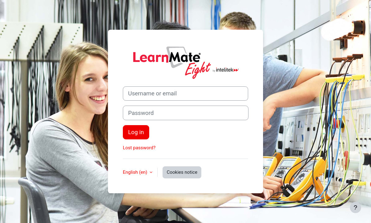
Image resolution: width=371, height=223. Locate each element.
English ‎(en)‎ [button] (135, 172)
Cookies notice (182, 172)
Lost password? (139, 148)
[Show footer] (355, 207)
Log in (136, 132)
